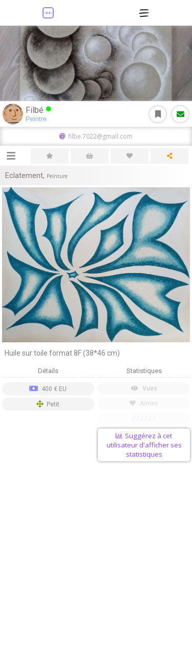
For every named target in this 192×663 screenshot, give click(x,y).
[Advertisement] (96, 564)
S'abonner (158, 114)
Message (180, 114)
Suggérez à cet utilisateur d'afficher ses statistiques (144, 445)
